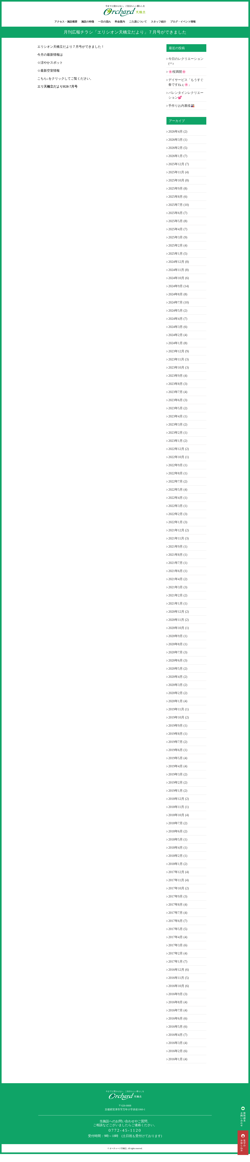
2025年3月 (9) (177, 237)
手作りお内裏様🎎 (181, 105)
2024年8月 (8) (177, 294)
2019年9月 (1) (177, 725)
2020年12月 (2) (178, 611)
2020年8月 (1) (177, 644)
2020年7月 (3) (177, 652)
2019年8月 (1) (177, 733)
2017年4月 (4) (177, 937)
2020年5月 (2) (177, 668)
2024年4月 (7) (177, 318)
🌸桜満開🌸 (177, 71)
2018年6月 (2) (177, 831)
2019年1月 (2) (177, 790)
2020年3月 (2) (177, 685)
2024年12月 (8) (178, 261)
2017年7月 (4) (177, 912)
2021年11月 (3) (178, 538)
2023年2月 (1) (177, 432)
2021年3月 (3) (177, 587)
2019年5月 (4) (177, 758)
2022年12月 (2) (178, 449)
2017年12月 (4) (178, 872)
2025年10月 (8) (178, 180)
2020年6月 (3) (177, 660)
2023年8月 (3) (177, 383)
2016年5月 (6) (177, 1026)
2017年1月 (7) (177, 961)
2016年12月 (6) (178, 969)
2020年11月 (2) (178, 619)
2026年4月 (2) (177, 131)
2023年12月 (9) (178, 351)
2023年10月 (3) (178, 367)
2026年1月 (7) (177, 156)
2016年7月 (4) (177, 1010)
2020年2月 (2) (177, 693)
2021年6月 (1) (177, 571)
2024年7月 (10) (178, 302)
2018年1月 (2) (177, 864)
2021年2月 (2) (177, 595)
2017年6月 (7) (177, 921)
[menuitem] (67, 21)
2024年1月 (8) (177, 343)
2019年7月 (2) (177, 742)
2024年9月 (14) (178, 286)
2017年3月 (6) (177, 945)
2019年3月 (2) (177, 774)
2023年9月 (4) (177, 375)
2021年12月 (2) (178, 530)
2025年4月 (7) (177, 229)
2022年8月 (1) (177, 473)
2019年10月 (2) (178, 717)
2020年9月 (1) (177, 636)
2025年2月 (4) (177, 245)
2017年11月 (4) (178, 880)
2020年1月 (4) (177, 701)
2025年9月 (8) (177, 188)
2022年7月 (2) (177, 481)
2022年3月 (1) (177, 506)
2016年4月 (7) (177, 1034)
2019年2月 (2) (177, 782)
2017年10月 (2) (178, 888)
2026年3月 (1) (177, 139)
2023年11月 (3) (178, 359)
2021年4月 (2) (177, 579)
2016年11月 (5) (178, 977)
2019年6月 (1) (177, 750)
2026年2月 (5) (177, 147)
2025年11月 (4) (178, 172)
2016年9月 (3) (177, 994)
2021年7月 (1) (177, 562)
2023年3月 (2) (177, 424)
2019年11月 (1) (178, 709)
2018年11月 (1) (178, 807)
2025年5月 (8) (177, 221)
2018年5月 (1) (177, 839)
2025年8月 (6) (177, 196)
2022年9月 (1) (177, 465)
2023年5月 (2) (177, 408)
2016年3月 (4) (177, 1043)
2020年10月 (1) (178, 628)
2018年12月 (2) (178, 798)
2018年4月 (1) (177, 847)
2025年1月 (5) (177, 253)
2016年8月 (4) (177, 1002)
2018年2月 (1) (177, 855)
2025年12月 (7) (178, 164)
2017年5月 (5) (177, 929)
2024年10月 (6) (178, 278)
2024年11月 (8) (178, 270)
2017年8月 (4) (177, 904)
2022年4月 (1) (177, 497)
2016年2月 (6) (177, 1051)
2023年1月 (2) (177, 440)
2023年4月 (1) (177, 416)
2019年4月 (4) (177, 766)
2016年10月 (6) (178, 986)
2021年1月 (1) (177, 603)
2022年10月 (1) (178, 457)
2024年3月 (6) (177, 327)
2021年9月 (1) (177, 546)
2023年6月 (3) (177, 400)
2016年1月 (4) (177, 1059)
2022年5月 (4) (177, 489)
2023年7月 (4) (177, 392)
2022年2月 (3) (177, 514)
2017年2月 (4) (177, 953)
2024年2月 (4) (177, 335)
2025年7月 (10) (178, 204)
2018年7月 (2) (177, 823)
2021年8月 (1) (177, 554)
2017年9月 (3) (177, 896)
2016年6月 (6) (177, 1018)
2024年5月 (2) (177, 310)
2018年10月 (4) (178, 815)
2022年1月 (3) (177, 522)
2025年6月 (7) (177, 213)
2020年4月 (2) (177, 676)
